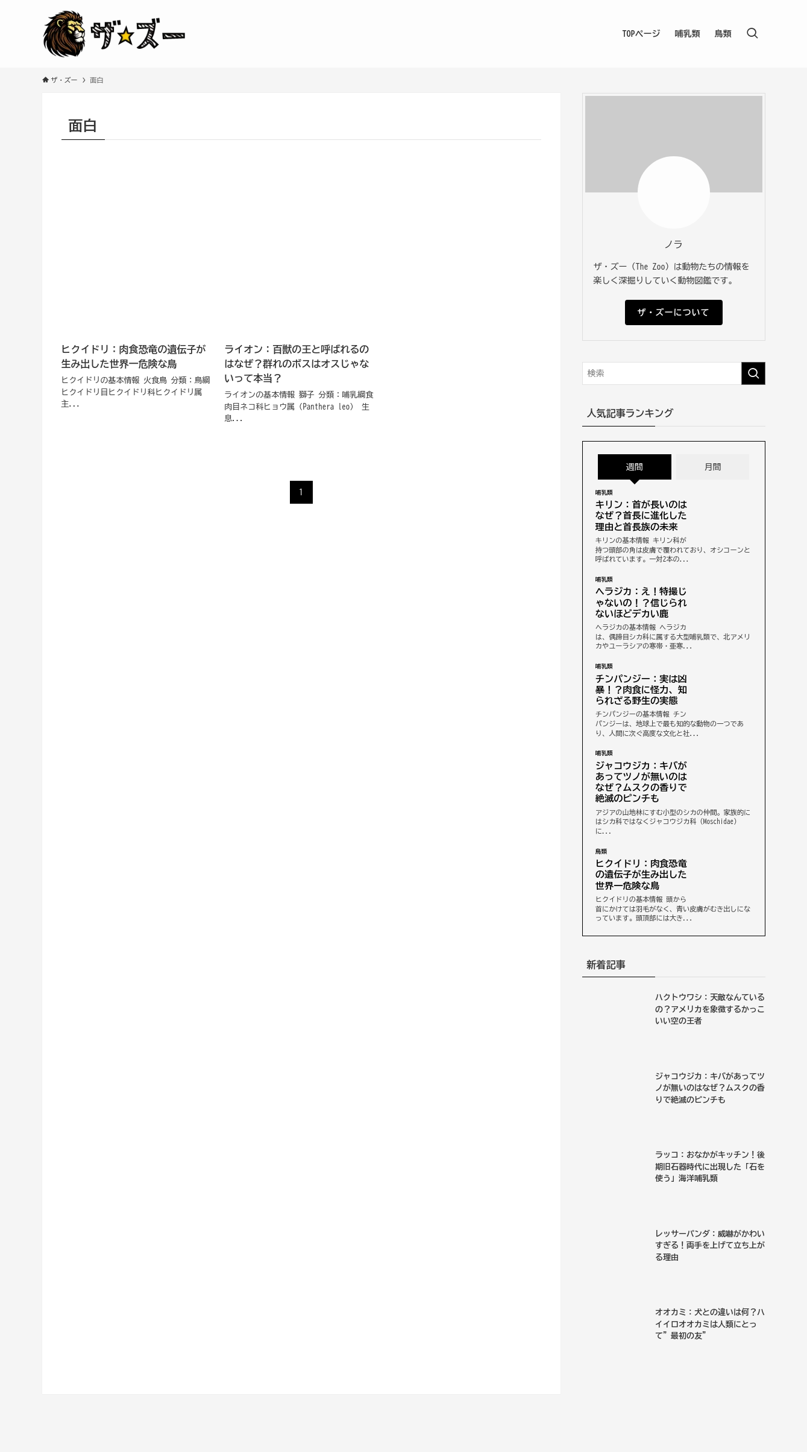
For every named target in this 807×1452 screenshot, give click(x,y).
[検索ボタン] (752, 34)
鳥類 (601, 851)
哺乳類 (604, 492)
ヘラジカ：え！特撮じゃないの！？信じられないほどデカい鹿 (641, 602)
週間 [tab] (634, 467)
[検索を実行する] (753, 373)
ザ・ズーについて (674, 312)
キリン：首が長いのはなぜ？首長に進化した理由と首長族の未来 (641, 515)
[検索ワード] (673, 373)
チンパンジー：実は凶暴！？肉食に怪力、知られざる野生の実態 (641, 689)
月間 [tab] (713, 467)
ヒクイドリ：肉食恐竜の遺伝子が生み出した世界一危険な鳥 (641, 874)
